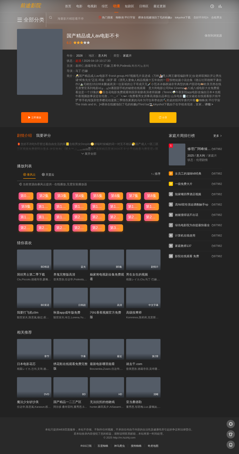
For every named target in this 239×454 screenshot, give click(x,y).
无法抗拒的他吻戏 (102, 401)
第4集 (79, 196)
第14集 (116, 206)
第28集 (80, 228)
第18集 (44, 217)
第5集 (98, 196)
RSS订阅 (86, 445)
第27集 (62, 228)
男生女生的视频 (137, 274)
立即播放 (34, 117)
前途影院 (30, 5)
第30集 (116, 228)
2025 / (191, 155)
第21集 (98, 217)
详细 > (209, 104)
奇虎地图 (153, 445)
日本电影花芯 (26, 363)
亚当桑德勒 (134, 401)
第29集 (98, 228)
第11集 (62, 206)
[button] (26, 135)
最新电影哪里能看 (102, 363)
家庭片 (127, 55)
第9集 (26, 206)
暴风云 (29, 174)
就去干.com (134, 363)
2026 (79, 55)
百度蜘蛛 (103, 445)
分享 (163, 117)
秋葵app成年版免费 (66, 312)
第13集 (98, 206)
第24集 (151, 217)
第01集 (26, 196)
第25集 (26, 228)
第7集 (133, 196)
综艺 (105, 6)
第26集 (44, 228)
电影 (79, 6)
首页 (68, 6)
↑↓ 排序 (156, 173)
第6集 (115, 196)
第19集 (62, 217)
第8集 (151, 196)
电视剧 (92, 6)
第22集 (116, 217)
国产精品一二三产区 (67, 401)
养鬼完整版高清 (64, 274)
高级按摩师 (134, 312)
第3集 (62, 196)
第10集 (44, 206)
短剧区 (129, 6)
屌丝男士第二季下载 (31, 274)
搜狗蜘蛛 (136, 445)
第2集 (44, 196)
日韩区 (143, 6)
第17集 (26, 217)
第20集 (80, 217)
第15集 (134, 206)
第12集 (80, 206)
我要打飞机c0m (27, 312)
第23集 (134, 217)
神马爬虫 (119, 445)
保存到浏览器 (213, 35)
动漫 (116, 6)
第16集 (151, 206)
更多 (217, 135)
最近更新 (159, 6)
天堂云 (48, 174)
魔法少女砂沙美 (28, 401)
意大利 (102, 55)
